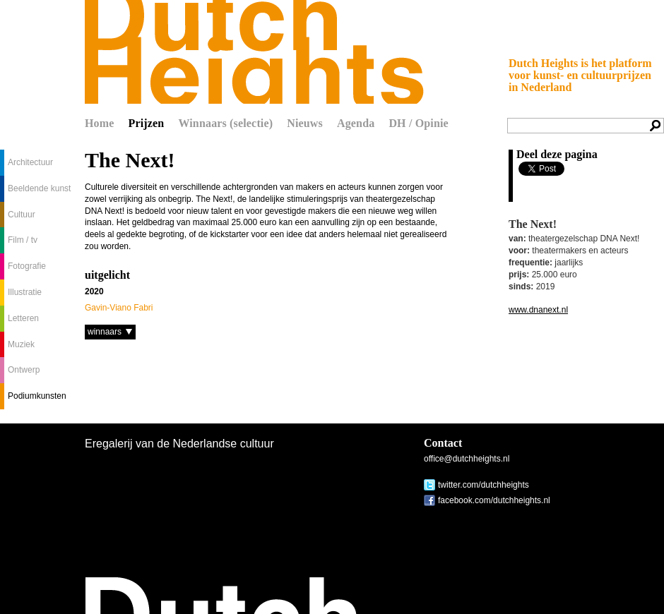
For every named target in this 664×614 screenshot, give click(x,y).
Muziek (21, 344)
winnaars (104, 332)
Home (99, 123)
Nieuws (305, 123)
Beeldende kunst (39, 188)
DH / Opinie (418, 123)
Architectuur (30, 162)
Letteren (23, 318)
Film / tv (22, 240)
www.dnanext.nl (538, 310)
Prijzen (147, 123)
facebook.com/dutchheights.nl (494, 500)
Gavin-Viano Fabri (119, 308)
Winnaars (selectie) (225, 123)
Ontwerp (24, 370)
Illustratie (25, 292)
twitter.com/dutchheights (483, 485)
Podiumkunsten (37, 396)
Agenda (355, 123)
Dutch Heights (254, 52)
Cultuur (21, 214)
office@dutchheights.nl (466, 459)
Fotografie (27, 266)
